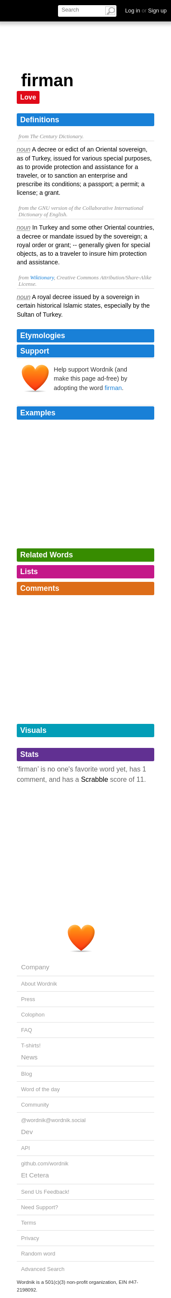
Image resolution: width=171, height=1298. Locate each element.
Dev (27, 1131)
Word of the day (40, 1089)
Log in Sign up (146, 10)
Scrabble (94, 779)
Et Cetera (35, 1175)
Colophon (33, 1014)
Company (35, 967)
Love (28, 97)
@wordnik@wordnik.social (53, 1120)
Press (28, 999)
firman (113, 387)
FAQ (26, 1030)
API (25, 1148)
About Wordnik (39, 983)
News (29, 1057)
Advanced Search (42, 1269)
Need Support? (39, 1207)
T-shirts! (31, 1045)
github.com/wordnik (44, 1163)
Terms (28, 1222)
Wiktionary (42, 278)
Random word (38, 1253)
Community (35, 1104)
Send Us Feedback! (45, 1192)
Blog (26, 1074)
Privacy (30, 1238)
